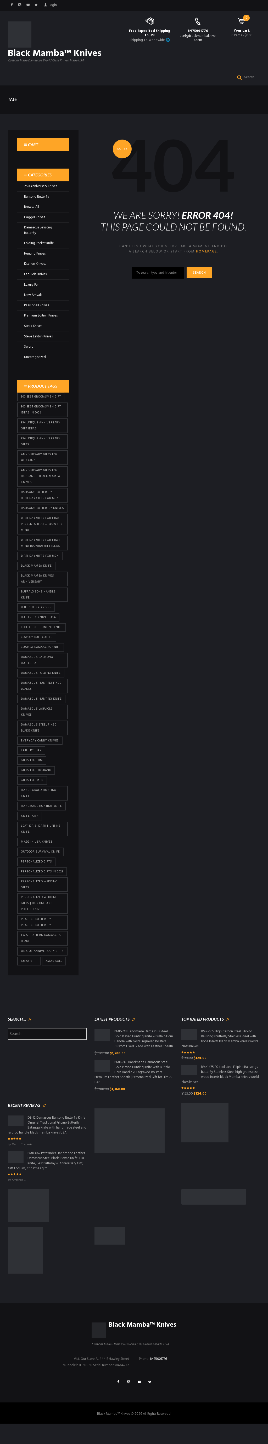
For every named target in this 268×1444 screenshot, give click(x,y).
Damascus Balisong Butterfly (38, 237)
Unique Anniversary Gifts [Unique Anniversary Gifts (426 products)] (42, 968)
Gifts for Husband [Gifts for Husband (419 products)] (36, 786)
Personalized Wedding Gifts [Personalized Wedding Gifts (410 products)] (39, 901)
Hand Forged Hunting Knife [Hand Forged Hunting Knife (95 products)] (38, 809)
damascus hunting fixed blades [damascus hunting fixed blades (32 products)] (41, 700)
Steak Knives (33, 331)
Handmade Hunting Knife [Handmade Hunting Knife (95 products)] (41, 822)
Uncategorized (35, 362)
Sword (29, 352)
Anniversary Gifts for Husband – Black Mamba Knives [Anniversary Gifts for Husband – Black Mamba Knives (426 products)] (40, 482)
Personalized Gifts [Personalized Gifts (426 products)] (36, 878)
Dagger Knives (35, 224)
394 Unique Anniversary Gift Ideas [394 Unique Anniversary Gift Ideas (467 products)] (40, 430)
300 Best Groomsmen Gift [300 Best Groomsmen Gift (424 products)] (41, 401)
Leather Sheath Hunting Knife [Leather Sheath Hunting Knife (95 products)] (41, 845)
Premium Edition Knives (41, 321)
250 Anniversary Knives (41, 194)
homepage (206, 259)
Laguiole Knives (35, 280)
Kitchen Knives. (35, 270)
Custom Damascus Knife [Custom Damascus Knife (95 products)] (40, 661)
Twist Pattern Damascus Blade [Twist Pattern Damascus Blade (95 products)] (41, 956)
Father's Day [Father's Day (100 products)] (31, 765)
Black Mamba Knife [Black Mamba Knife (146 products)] (36, 579)
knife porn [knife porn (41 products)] (29, 832)
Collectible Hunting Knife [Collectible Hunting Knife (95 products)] (42, 641)
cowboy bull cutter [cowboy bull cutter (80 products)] (37, 651)
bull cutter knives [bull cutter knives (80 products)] (36, 621)
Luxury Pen (32, 291)
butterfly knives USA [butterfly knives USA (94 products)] (38, 631)
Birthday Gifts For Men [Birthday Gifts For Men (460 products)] (40, 569)
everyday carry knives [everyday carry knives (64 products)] (40, 755)
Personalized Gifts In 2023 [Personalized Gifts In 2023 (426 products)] (42, 888)
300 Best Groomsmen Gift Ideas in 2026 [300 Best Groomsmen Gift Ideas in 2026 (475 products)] (41, 414)
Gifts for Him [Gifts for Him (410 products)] (32, 776)
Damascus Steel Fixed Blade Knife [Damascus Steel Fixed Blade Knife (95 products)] (39, 742)
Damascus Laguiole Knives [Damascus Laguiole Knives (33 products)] (37, 726)
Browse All (32, 214)
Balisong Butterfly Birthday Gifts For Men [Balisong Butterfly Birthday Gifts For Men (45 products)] (40, 501)
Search (199, 281)
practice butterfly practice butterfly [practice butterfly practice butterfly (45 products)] (36, 939)
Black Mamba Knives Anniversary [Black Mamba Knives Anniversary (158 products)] (37, 591)
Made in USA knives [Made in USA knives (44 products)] (37, 858)
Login (53, 5)
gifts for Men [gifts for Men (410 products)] (32, 795)
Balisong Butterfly (37, 204)
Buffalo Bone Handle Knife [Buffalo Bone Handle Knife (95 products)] (38, 608)
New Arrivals (33, 301)
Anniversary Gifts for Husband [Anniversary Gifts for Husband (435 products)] (39, 463)
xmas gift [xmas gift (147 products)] (29, 979)
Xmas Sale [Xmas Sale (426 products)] (54, 979)
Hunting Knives (35, 260)
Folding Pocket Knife (39, 250)
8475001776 (198, 31)
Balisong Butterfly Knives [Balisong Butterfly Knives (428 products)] (37, 517)
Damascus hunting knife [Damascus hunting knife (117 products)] (41, 713)
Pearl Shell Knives (36, 311)
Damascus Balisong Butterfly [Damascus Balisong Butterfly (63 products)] (37, 674)
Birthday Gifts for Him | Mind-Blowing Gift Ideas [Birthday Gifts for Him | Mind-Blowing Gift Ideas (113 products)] (40, 555)
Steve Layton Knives (38, 341)
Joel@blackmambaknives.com (197, 38)
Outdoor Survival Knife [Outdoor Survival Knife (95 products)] (40, 868)
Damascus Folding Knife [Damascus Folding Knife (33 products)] (41, 687)
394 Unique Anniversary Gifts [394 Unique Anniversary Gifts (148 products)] (40, 446)
